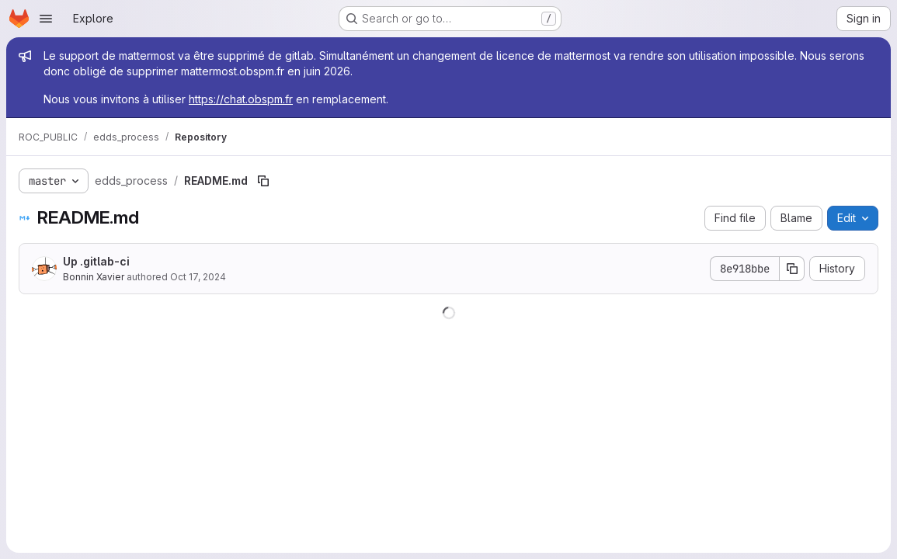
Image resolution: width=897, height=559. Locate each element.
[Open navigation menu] (45, 18)
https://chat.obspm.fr (241, 99)
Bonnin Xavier (93, 277)
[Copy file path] (263, 180)
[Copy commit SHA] (792, 268)
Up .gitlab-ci (96, 261)
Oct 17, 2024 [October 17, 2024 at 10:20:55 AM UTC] (198, 277)
